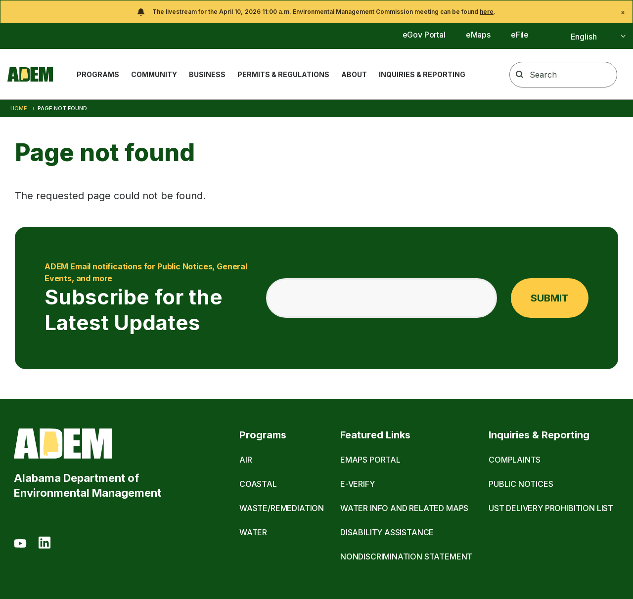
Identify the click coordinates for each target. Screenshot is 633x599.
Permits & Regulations (283, 74)
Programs (98, 74)
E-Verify (357, 484)
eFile (520, 35)
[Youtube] (20, 544)
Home (18, 108)
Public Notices (521, 484)
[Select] (587, 37)
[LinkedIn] (44, 544)
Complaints (515, 460)
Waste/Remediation (281, 508)
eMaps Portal (370, 460)
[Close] (623, 12)
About (354, 74)
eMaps (478, 35)
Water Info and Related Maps (404, 508)
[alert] (316, 11)
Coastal (258, 484)
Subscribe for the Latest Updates (149, 297)
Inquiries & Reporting (422, 74)
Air (245, 460)
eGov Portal (424, 35)
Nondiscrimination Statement (406, 556)
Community (154, 74)
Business (207, 74)
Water (253, 532)
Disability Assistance (387, 532)
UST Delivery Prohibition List (551, 508)
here (487, 11)
